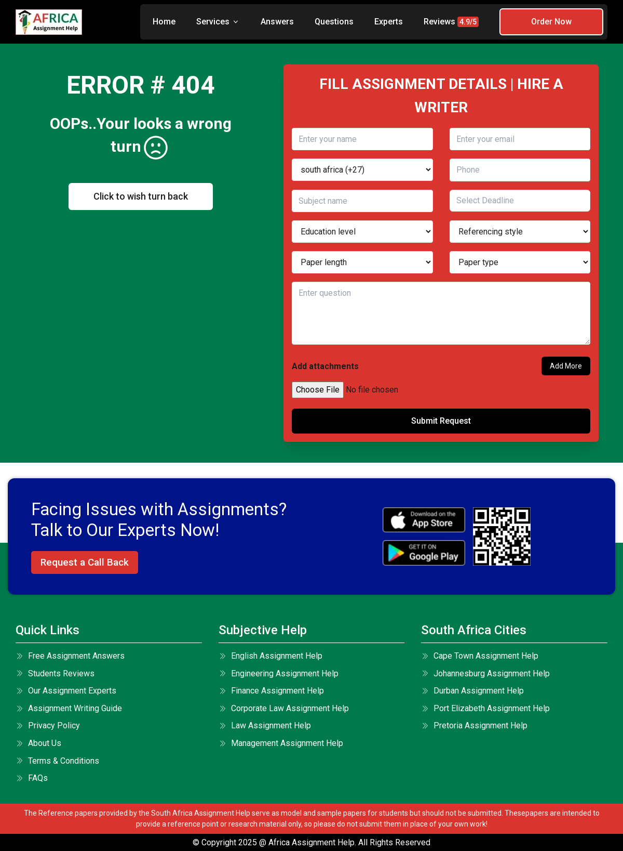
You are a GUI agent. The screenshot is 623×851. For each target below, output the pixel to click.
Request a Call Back (84, 562)
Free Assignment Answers (70, 656)
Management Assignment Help (281, 743)
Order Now (551, 22)
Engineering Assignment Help (278, 673)
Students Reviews (55, 673)
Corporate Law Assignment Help (284, 708)
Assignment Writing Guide (69, 708)
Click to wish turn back (140, 196)
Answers (277, 22)
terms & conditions (57, 761)
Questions (334, 22)
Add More (566, 366)
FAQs (32, 778)
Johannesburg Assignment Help (485, 673)
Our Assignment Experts (66, 691)
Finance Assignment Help (271, 691)
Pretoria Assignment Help (474, 725)
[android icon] (424, 553)
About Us (38, 743)
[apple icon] (424, 520)
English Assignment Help (270, 656)
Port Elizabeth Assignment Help (485, 708)
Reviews (451, 22)
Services (218, 22)
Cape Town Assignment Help (479, 656)
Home (164, 22)
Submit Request (441, 421)
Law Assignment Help (265, 725)
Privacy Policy (48, 725)
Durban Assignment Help (472, 691)
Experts (388, 22)
